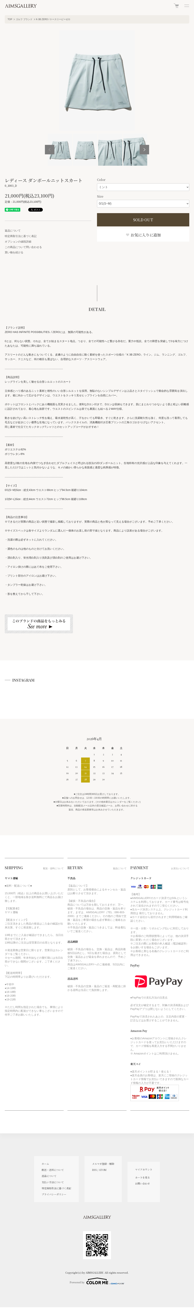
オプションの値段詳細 (18, 241)
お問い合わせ (142, 1183)
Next (144, 149)
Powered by (97, 1281)
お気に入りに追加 (143, 235)
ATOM (102, 1170)
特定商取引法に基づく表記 (21, 236)
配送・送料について (53, 1170)
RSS (94, 1170)
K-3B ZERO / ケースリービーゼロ (53, 19)
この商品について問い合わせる (23, 247)
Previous (49, 149)
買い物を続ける (14, 252)
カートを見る (142, 1177)
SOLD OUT (143, 219)
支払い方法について (53, 1182)
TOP (10, 19)
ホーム (45, 1164)
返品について (13, 230)
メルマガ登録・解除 (103, 1164)
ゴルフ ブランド (24, 19)
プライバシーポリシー (54, 1194)
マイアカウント (143, 1169)
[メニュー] (186, 5)
